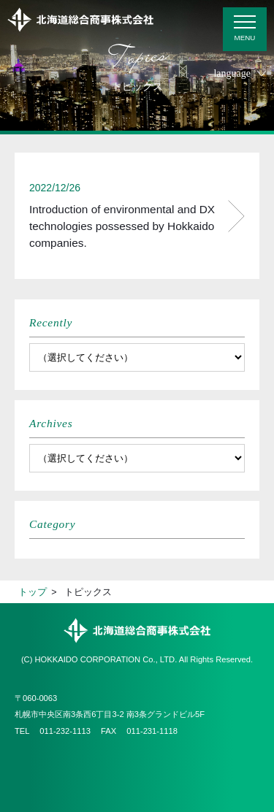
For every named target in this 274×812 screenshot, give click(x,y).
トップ (32, 592)
